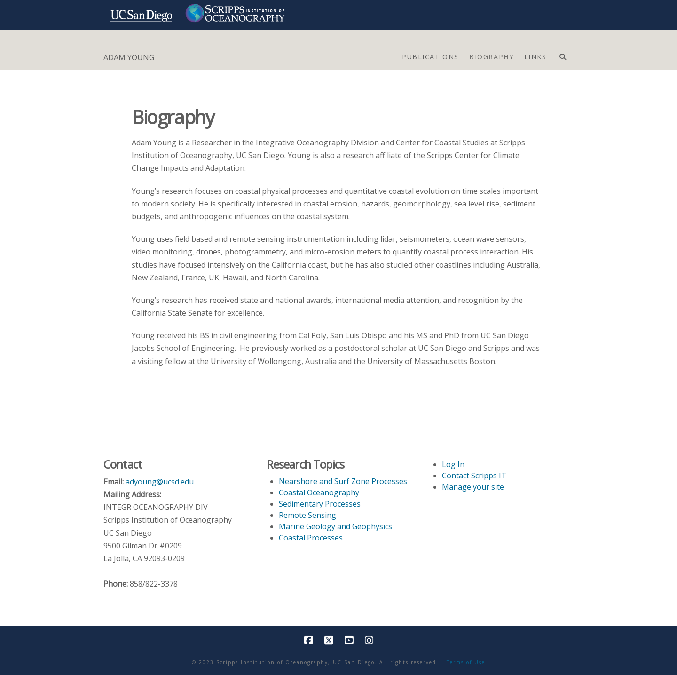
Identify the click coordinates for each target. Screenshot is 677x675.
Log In (453, 464)
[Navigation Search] (562, 55)
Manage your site (473, 487)
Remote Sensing (307, 515)
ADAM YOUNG (128, 57)
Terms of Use (466, 662)
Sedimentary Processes (320, 504)
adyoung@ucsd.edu (160, 481)
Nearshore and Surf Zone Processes (343, 481)
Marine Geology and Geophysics (335, 526)
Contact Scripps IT (474, 475)
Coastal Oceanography (319, 492)
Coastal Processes (311, 537)
